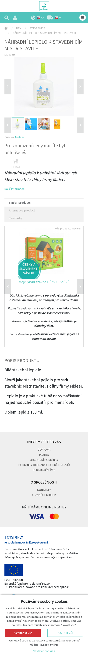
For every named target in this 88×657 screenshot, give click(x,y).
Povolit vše (65, 633)
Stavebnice (37, 28)
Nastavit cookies (44, 651)
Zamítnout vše (23, 633)
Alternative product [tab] (22, 210)
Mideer (19, 137)
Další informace (14, 189)
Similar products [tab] (20, 203)
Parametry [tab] (16, 218)
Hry (18, 28)
